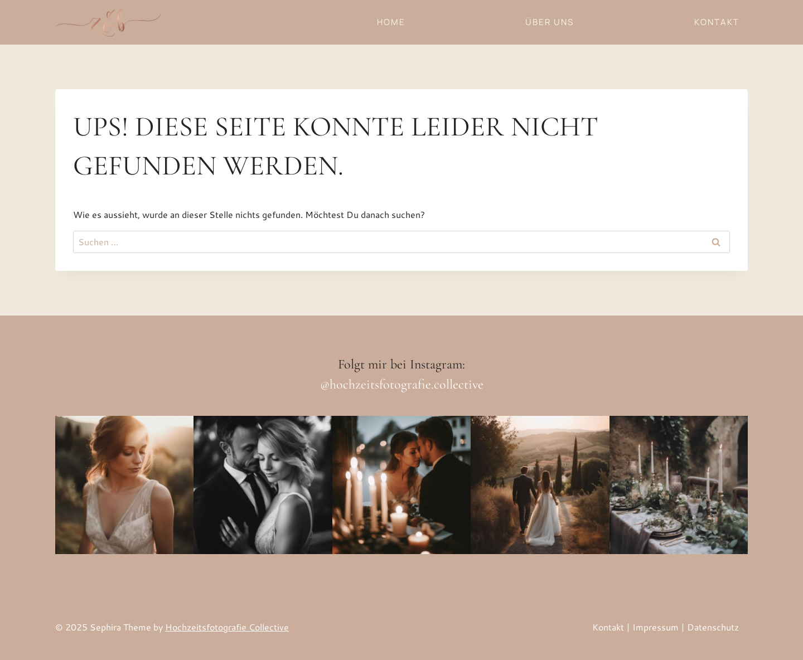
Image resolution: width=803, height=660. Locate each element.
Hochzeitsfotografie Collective (227, 626)
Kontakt (716, 22)
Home (391, 22)
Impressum (655, 626)
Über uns (549, 22)
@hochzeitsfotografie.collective (401, 384)
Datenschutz (713, 626)
